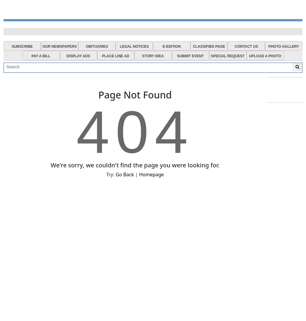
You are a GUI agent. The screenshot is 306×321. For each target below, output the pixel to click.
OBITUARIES (97, 46)
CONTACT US (246, 46)
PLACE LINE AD (115, 56)
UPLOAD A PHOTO (265, 56)
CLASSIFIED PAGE (209, 46)
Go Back (125, 174)
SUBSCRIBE (22, 46)
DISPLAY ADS (78, 56)
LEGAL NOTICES (134, 46)
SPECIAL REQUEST (227, 56)
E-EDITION (172, 46)
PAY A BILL (41, 56)
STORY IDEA (153, 56)
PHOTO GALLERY (283, 46)
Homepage (151, 174)
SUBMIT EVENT (190, 56)
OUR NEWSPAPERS (59, 46)
